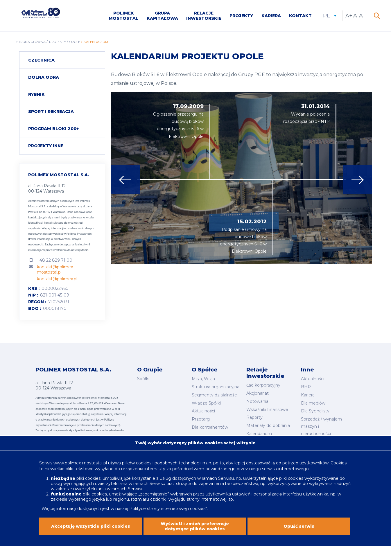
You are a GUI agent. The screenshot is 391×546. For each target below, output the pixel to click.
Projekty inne (45, 145)
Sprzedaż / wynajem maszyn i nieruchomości (321, 426)
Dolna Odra (43, 77)
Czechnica (41, 60)
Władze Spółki (206, 403)
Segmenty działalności (215, 395)
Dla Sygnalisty (315, 411)
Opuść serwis (299, 528)
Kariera (271, 15)
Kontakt (300, 15)
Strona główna (31, 42)
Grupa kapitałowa (162, 15)
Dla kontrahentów (210, 427)
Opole (74, 42)
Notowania (257, 401)
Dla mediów (313, 403)
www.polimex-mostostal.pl (80, 465)
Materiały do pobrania (268, 425)
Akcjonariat (257, 393)
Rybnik (36, 94)
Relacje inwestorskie (203, 15)
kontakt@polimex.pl (57, 278)
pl (329, 15)
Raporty (254, 417)
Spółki (143, 378)
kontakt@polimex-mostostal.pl (55, 269)
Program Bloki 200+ (53, 128)
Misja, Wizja (203, 378)
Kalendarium (259, 433)
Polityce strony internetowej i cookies (167, 511)
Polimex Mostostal (123, 15)
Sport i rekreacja (51, 111)
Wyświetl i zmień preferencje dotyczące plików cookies (195, 529)
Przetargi (201, 419)
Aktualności (203, 411)
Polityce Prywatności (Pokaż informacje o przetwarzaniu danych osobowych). (60, 239)
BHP (306, 386)
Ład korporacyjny (263, 385)
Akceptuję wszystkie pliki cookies (90, 528)
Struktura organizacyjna (215, 386)
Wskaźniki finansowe (267, 409)
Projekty (241, 15)
